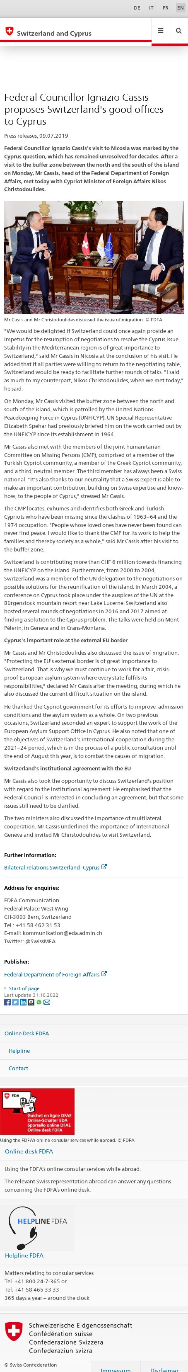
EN (180, 8)
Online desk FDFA (29, 1143)
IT (151, 8)
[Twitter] (16, 994)
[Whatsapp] (39, 994)
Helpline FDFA (24, 1247)
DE (137, 8)
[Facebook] (8, 994)
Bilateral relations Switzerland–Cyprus (55, 859)
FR (166, 8)
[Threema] (32, 994)
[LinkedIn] (24, 994)
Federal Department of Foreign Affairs (55, 966)
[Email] (46, 994)
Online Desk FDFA (27, 1025)
